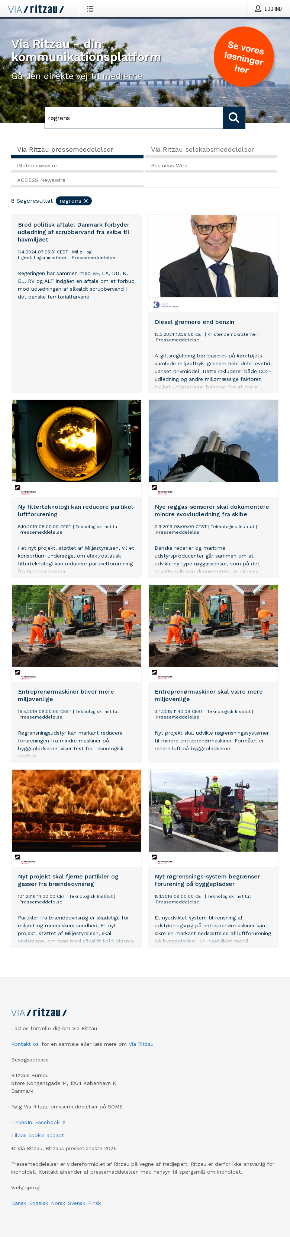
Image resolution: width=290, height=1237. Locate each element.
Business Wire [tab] (169, 165)
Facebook (47, 1122)
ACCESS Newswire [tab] (41, 180)
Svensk (76, 1203)
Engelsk (38, 1203)
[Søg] (134, 118)
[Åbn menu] (92, 8)
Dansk (18, 1203)
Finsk (94, 1203)
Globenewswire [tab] (37, 165)
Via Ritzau (141, 1044)
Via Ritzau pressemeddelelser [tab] (65, 149)
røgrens (74, 200)
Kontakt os (25, 1044)
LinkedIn (21, 1122)
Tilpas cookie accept (37, 1135)
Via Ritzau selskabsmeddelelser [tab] (202, 149)
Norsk (58, 1203)
